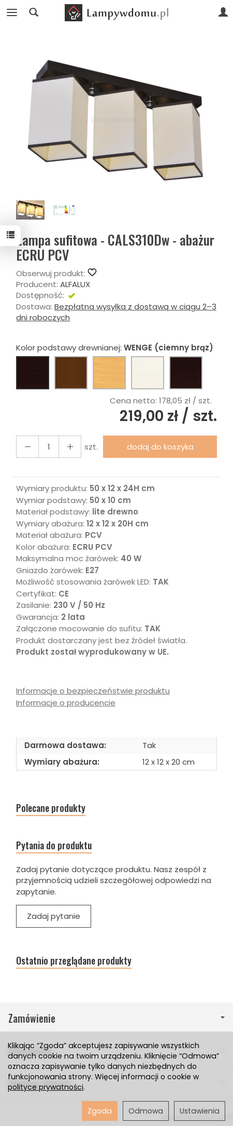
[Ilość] (48, 447)
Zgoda (100, 1111)
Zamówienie (116, 1018)
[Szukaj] (33, 12)
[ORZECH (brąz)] (71, 372)
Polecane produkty (50, 808)
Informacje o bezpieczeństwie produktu (93, 690)
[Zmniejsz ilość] (70, 447)
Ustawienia (200, 1111)
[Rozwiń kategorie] (12, 12)
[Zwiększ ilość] (27, 447)
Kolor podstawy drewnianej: (114, 347)
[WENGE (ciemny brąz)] (32, 372)
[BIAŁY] (147, 372)
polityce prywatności (45, 1087)
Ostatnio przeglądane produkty (74, 960)
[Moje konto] (223, 12)
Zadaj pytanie (53, 916)
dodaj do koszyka (160, 446)
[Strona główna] (116, 12)
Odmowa (145, 1111)
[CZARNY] (185, 372)
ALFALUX (75, 284)
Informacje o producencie (65, 702)
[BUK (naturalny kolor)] (109, 372)
